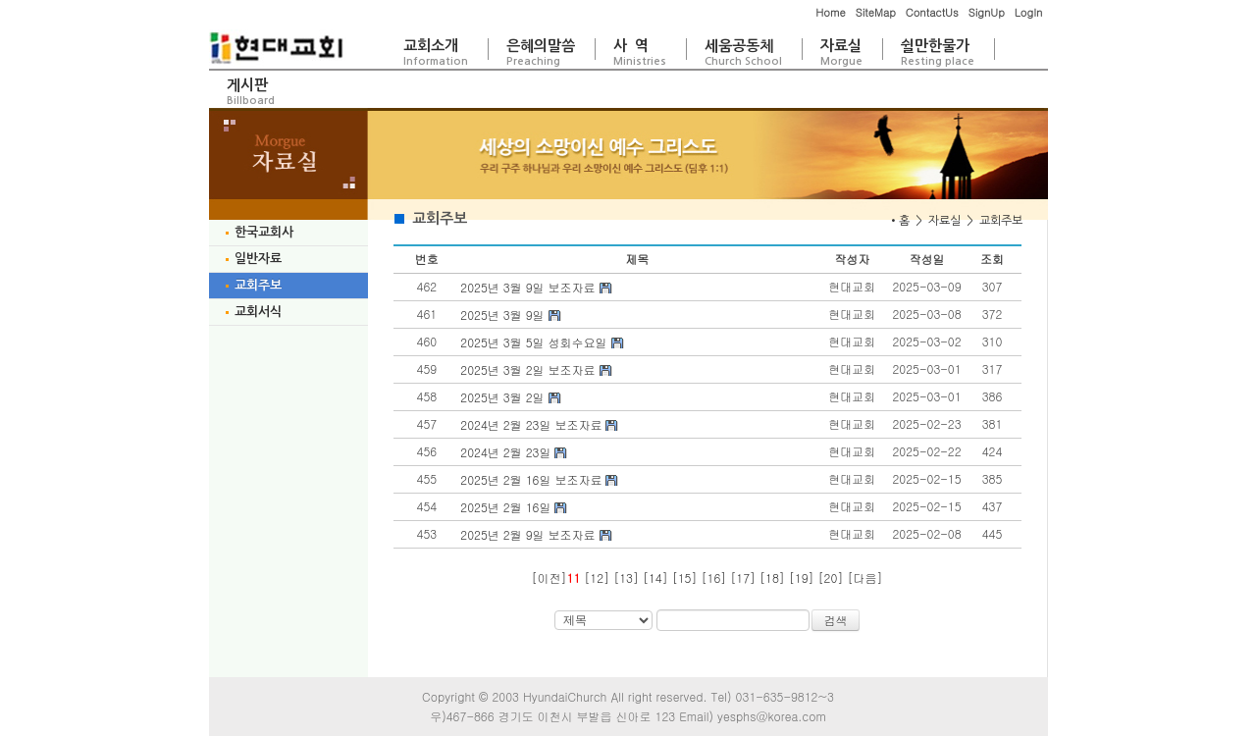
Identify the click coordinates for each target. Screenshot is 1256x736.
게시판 (251, 92)
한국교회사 (258, 232)
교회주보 (253, 285)
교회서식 (253, 311)
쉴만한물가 (937, 52)
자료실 (841, 52)
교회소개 (435, 52)
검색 (836, 619)
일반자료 (253, 258)
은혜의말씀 (540, 52)
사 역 (639, 52)
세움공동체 (743, 52)
